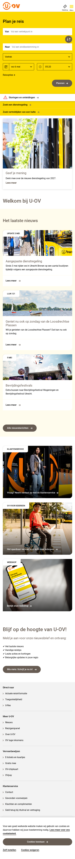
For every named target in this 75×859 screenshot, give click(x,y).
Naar (7, 47)
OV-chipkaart (11, 769)
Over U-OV (10, 734)
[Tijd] (57, 66)
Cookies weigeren (30, 850)
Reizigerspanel (12, 728)
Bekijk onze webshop (19, 605)
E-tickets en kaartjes (15, 757)
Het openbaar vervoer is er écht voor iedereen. (32, 549)
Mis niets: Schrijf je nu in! (22, 669)
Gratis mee (10, 763)
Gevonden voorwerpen (16, 798)
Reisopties (8, 75)
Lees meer (13, 280)
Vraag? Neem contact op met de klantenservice (32, 492)
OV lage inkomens (14, 740)
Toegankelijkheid (13, 699)
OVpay (8, 775)
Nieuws (9, 722)
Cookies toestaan (37, 841)
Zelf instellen (9, 850)
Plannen (62, 83)
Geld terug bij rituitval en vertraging (22, 810)
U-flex (8, 705)
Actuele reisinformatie (16, 693)
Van (7, 31)
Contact (9, 792)
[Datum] (21, 66)
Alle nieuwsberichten (19, 428)
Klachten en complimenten (18, 804)
